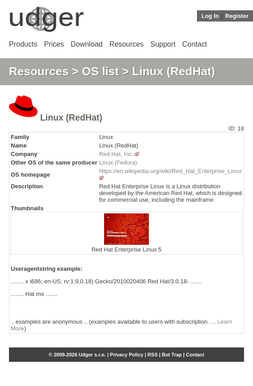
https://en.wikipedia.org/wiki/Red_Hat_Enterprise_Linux (170, 171)
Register (237, 16)
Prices (54, 44)
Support (162, 44)
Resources (126, 44)
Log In (210, 16)
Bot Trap (172, 354)
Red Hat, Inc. (116, 154)
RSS (153, 354)
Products (23, 44)
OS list (100, 71)
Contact (194, 44)
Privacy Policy (127, 354)
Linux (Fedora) (118, 162)
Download (87, 44)
